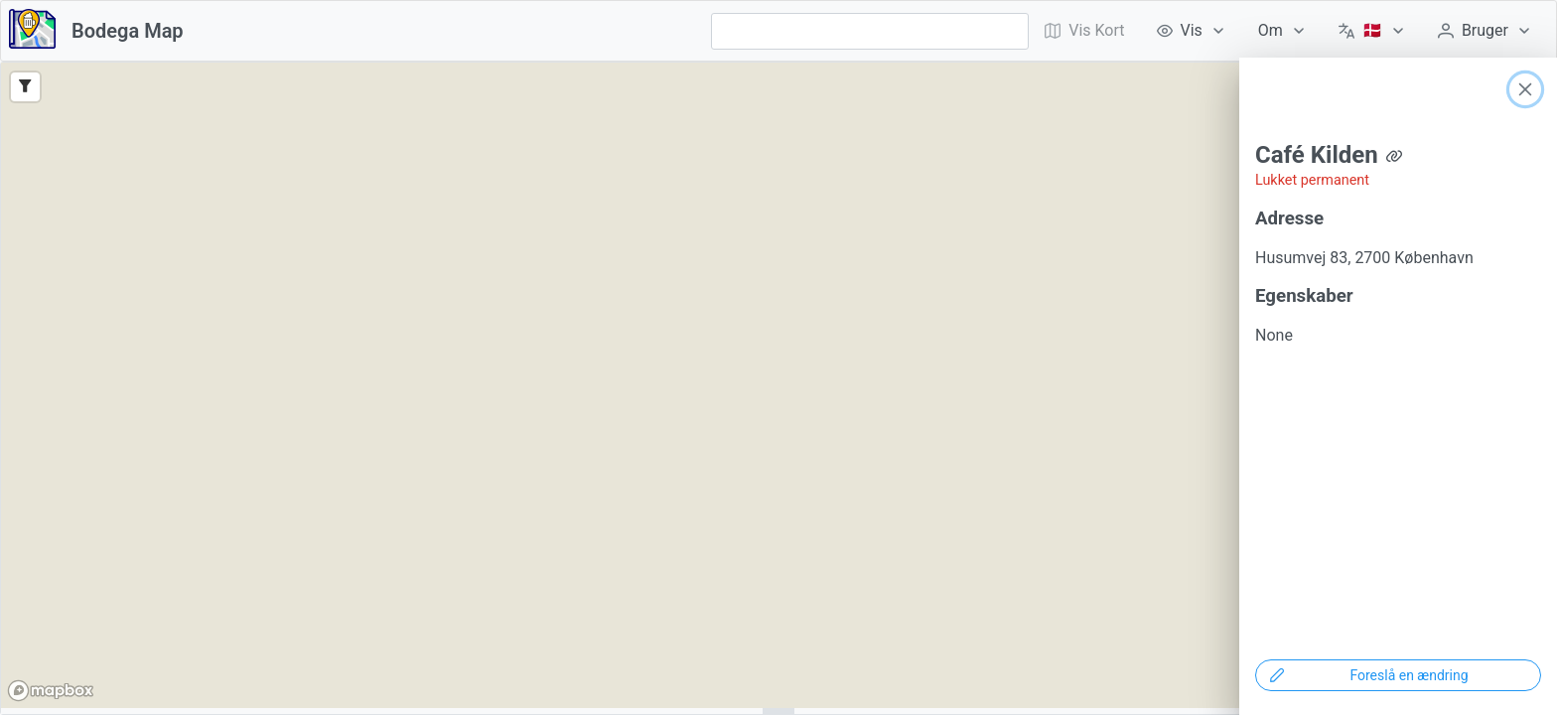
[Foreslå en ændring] (1398, 675)
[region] (778, 385)
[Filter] (25, 86)
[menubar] (1288, 31)
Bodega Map (127, 31)
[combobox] (870, 31)
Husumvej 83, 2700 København (1364, 257)
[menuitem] (1191, 31)
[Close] (1525, 89)
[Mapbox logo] (50, 690)
